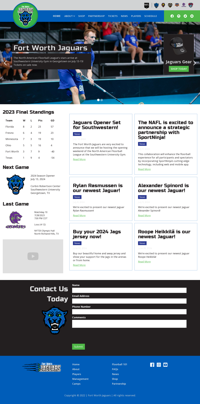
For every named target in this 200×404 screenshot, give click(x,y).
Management (80, 379)
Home (76, 364)
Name (76, 285)
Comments (79, 317)
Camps (76, 383)
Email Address (80, 296)
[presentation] (93, 334)
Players (76, 374)
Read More (79, 159)
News (77, 134)
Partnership (119, 383)
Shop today (179, 68)
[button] (69, 16)
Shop (115, 379)
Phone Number (81, 306)
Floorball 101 (119, 364)
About (76, 369)
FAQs (115, 369)
